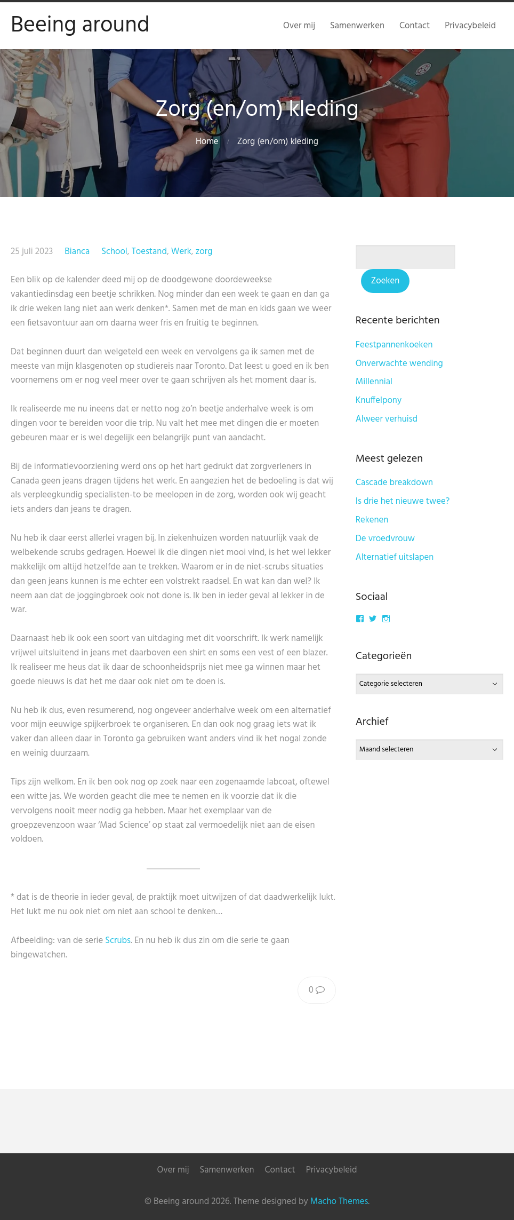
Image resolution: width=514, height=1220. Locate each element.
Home (207, 141)
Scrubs (118, 940)
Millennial (374, 382)
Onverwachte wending (399, 364)
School (114, 251)
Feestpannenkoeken (394, 345)
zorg (204, 251)
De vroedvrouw (385, 539)
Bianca (77, 251)
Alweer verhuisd (386, 419)
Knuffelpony (378, 400)
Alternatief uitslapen (395, 557)
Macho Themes (339, 1201)
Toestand (149, 251)
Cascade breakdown (394, 483)
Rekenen (372, 520)
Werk (181, 251)
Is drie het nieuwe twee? (403, 501)
